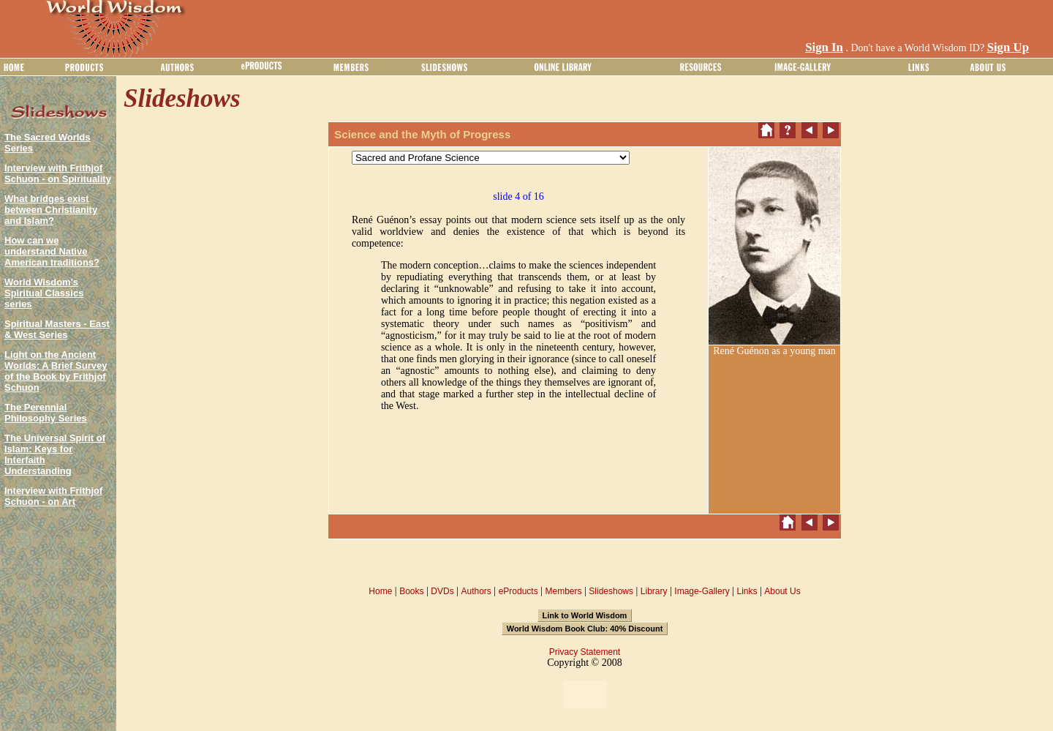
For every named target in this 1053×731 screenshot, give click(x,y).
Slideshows (611, 591)
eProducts (518, 591)
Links (747, 591)
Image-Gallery (701, 591)
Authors (476, 591)
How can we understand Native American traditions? (51, 251)
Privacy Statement (584, 652)
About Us (782, 591)
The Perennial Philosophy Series (45, 413)
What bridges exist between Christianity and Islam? (50, 209)
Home (380, 591)
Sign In (824, 47)
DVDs (442, 591)
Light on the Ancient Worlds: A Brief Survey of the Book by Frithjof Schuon (55, 371)
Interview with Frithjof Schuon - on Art (53, 496)
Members (563, 591)
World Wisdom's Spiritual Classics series (43, 293)
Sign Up (1008, 47)
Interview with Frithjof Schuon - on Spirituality (57, 173)
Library (654, 591)
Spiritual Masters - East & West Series (57, 329)
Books (411, 591)
